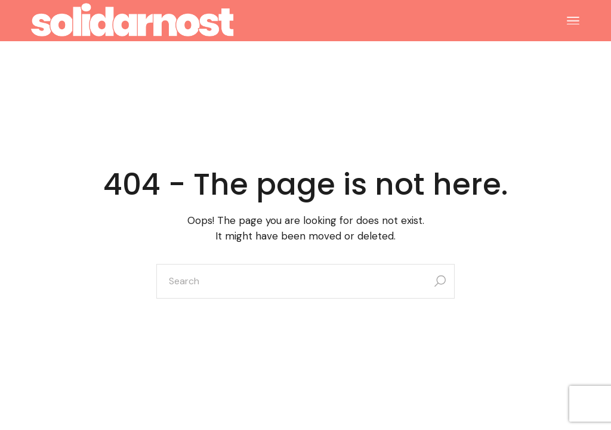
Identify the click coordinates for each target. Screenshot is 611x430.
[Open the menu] (573, 21)
